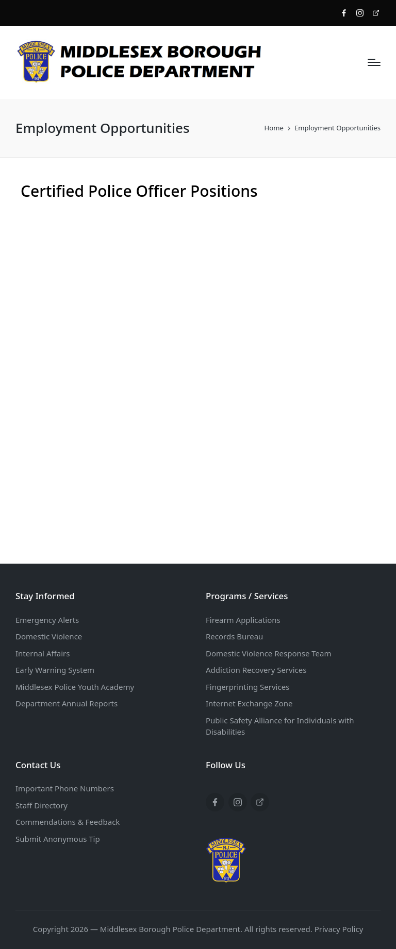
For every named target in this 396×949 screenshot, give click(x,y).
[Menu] (374, 62)
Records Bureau (234, 636)
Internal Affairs (42, 653)
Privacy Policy (339, 929)
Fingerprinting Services (247, 687)
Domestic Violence (48, 636)
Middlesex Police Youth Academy (74, 687)
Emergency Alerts (47, 620)
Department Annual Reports (66, 703)
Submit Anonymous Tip (57, 839)
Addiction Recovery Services (256, 670)
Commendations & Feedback (67, 822)
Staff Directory (41, 805)
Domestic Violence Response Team (268, 653)
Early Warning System (54, 670)
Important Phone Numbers (64, 788)
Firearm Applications (243, 620)
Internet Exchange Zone (249, 703)
